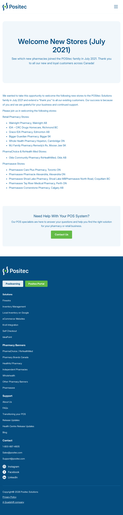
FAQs (5, 408)
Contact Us (61, 235)
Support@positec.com (14, 458)
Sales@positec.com (12, 452)
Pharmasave (9, 387)
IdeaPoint (7, 337)
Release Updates (11, 420)
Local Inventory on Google (16, 312)
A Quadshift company (13, 502)
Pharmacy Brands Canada (15, 357)
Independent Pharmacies (15, 369)
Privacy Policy (9, 497)
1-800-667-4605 (11, 446)
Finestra (7, 300)
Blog (5, 432)
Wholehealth (9, 375)
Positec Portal (36, 283)
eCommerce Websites (14, 318)
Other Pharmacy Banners (15, 381)
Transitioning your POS (14, 414)
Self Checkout (10, 331)
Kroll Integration (10, 324)
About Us (7, 401)
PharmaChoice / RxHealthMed (18, 351)
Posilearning (13, 283)
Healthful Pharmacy (12, 363)
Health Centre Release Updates (18, 426)
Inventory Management (14, 306)
